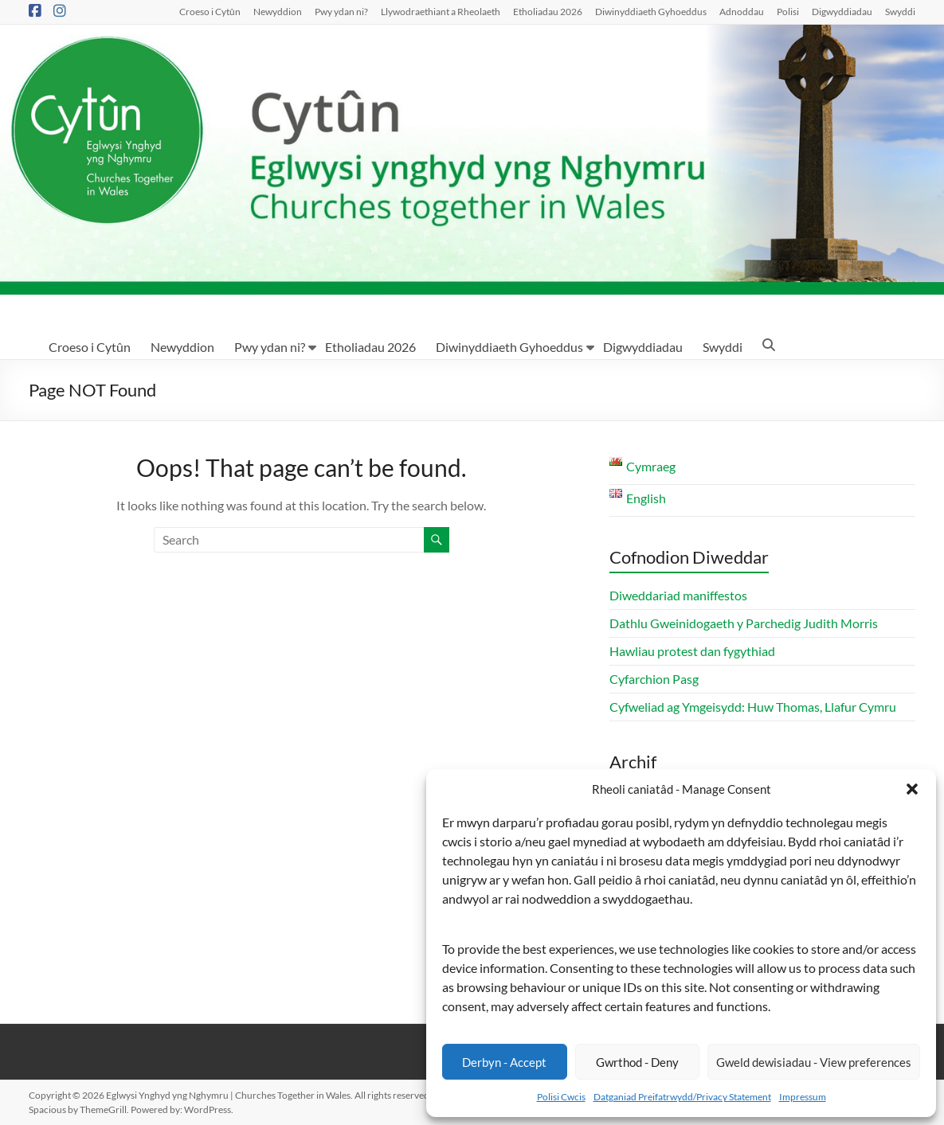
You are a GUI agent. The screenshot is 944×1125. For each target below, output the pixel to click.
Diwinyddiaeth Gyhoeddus (651, 11)
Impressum (802, 1097)
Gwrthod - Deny (637, 1062)
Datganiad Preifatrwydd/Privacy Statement (682, 1097)
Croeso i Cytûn (210, 11)
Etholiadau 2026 (547, 11)
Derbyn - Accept (504, 1062)
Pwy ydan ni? (341, 11)
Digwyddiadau (842, 11)
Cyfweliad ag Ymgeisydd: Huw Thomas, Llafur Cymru (752, 706)
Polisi (788, 11)
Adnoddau (741, 11)
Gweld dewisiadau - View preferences (813, 1062)
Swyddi (900, 11)
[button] (912, 789)
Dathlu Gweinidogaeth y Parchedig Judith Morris (743, 623)
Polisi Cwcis (561, 1097)
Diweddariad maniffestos (678, 595)
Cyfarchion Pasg (654, 678)
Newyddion (277, 11)
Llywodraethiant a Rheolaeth (440, 11)
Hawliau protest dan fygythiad (692, 650)
